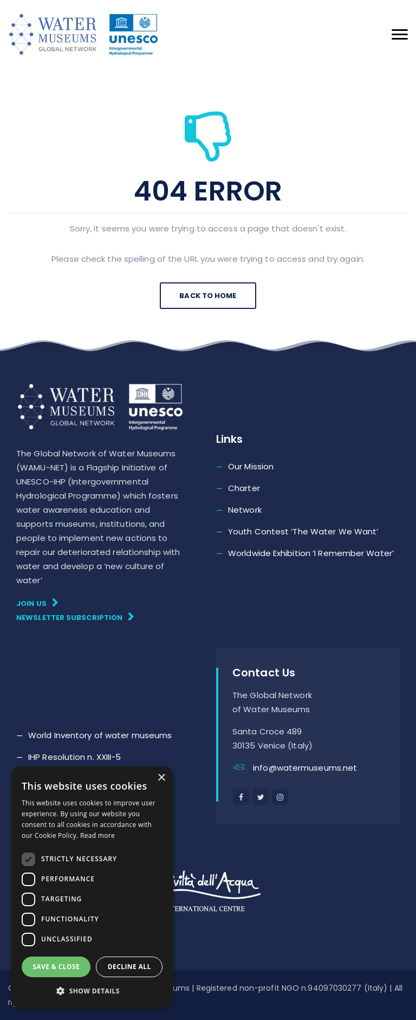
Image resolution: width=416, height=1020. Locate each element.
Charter (244, 488)
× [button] (161, 778)
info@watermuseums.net (305, 767)
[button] (92, 991)
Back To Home (207, 295)
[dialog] (92, 887)
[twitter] (260, 797)
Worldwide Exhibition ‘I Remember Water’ (311, 553)
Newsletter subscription (75, 617)
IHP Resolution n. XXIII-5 (74, 757)
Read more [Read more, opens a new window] (97, 835)
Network (245, 509)
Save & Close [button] (56, 966)
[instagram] (280, 797)
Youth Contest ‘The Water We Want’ (303, 531)
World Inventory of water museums (100, 735)
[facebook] (241, 797)
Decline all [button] (129, 966)
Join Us (37, 603)
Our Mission (251, 466)
